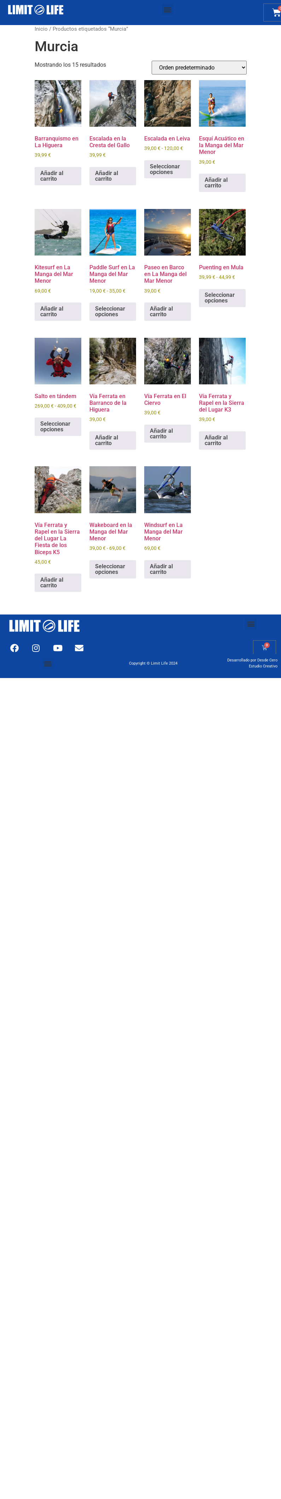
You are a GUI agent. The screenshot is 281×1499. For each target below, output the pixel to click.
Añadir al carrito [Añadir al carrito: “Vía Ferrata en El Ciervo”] (161, 433)
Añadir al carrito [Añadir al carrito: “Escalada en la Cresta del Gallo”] (106, 176)
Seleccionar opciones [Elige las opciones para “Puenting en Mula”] (220, 298)
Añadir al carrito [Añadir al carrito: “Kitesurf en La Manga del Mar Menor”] (51, 311)
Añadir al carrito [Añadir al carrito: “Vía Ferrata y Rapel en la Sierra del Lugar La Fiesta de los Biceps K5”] (51, 582)
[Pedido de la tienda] (199, 67)
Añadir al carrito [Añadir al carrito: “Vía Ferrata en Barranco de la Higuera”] (106, 440)
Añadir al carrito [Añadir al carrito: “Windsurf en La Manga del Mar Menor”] (161, 569)
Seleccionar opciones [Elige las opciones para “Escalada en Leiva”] (165, 169)
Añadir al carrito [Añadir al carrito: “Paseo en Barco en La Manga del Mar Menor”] (161, 311)
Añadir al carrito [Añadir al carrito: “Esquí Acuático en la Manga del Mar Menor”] (216, 182)
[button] (168, 9)
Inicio (41, 29)
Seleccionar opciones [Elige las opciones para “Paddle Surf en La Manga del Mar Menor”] (110, 311)
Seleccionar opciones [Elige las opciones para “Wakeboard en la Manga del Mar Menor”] (110, 569)
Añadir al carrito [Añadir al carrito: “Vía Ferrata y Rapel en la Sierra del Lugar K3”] (216, 440)
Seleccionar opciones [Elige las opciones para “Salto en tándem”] (55, 426)
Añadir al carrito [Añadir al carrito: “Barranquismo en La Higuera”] (51, 176)
